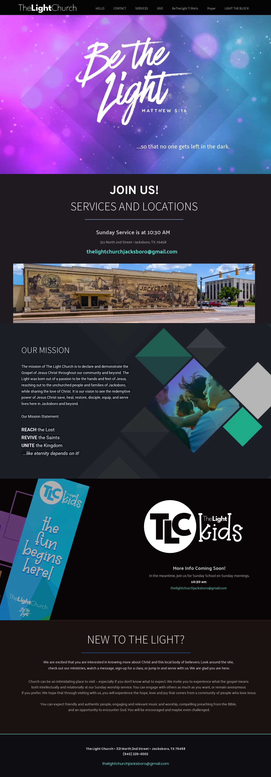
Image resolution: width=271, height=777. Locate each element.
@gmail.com (162, 251)
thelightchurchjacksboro (117, 251)
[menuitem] (100, 8)
